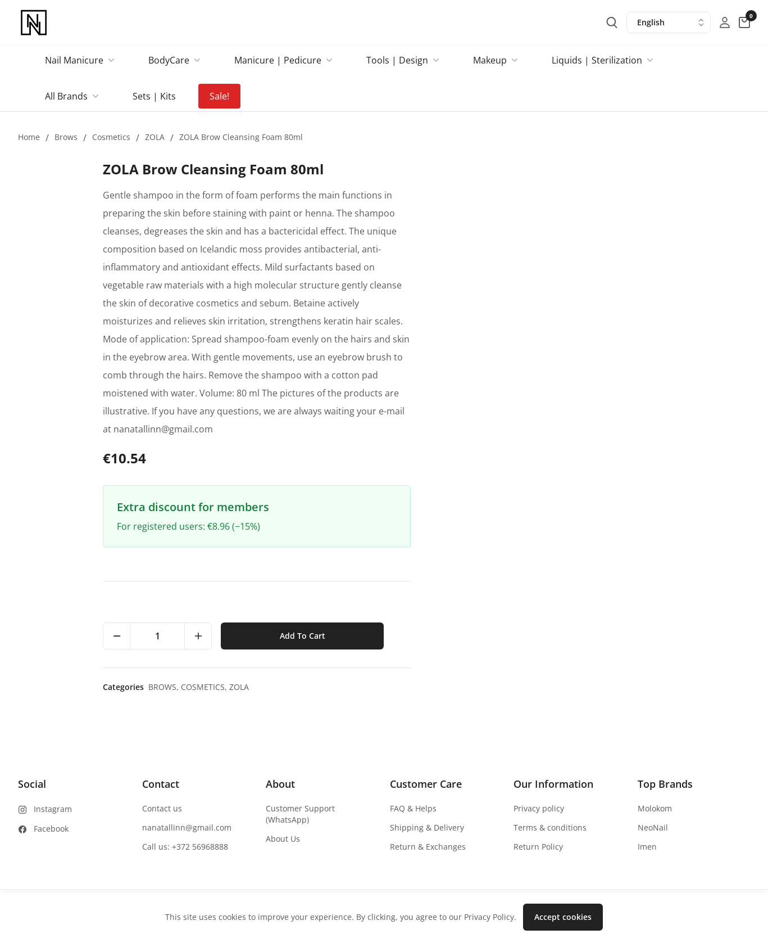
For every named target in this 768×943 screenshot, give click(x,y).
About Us (283, 838)
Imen (647, 846)
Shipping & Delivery (427, 827)
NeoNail (653, 827)
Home (29, 137)
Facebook (51, 828)
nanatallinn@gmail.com (186, 827)
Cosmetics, (544, 687)
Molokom (655, 808)
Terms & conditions (550, 827)
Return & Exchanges (428, 846)
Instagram (53, 809)
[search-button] (611, 22)
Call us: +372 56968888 (185, 846)
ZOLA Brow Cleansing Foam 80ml (241, 137)
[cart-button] (744, 22)
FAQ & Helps (413, 808)
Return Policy (538, 846)
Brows (66, 137)
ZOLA (155, 137)
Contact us (162, 808)
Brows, (504, 687)
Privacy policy (538, 808)
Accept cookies (563, 917)
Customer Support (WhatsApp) (300, 814)
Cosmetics (111, 137)
